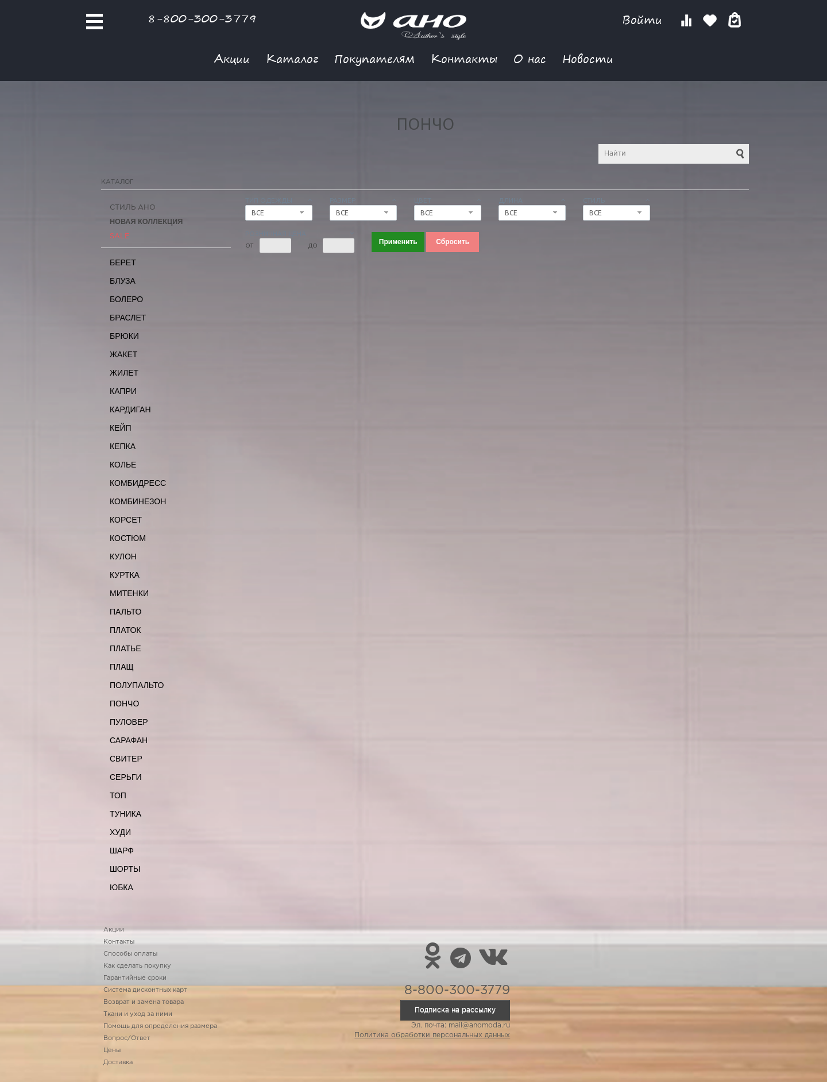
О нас (529, 58)
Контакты (464, 58)
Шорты (125, 869)
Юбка (121, 887)
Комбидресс (138, 483)
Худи (120, 832)
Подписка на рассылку (455, 1010)
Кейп (121, 427)
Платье (125, 648)
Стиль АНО (133, 207)
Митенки (129, 593)
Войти (644, 19)
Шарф (122, 850)
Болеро (126, 299)
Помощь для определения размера (160, 1026)
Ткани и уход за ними (137, 1014)
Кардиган (130, 409)
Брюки (124, 336)
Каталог (292, 58)
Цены (112, 1050)
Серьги (126, 777)
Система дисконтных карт (145, 990)
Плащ (122, 666)
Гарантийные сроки (135, 978)
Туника (125, 813)
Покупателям (374, 58)
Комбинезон (138, 501)
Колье (123, 464)
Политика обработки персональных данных (432, 1035)
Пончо (124, 703)
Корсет (126, 519)
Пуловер (129, 722)
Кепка (123, 446)
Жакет (123, 354)
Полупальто (137, 685)
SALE (119, 236)
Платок (125, 630)
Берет (123, 262)
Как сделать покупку (137, 966)
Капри (123, 391)
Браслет (128, 317)
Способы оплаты (130, 954)
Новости (587, 58)
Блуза (123, 280)
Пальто (126, 611)
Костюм (128, 538)
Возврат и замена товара (143, 1002)
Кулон (123, 556)
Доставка (118, 1062)
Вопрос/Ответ (126, 1038)
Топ (118, 795)
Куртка (125, 574)
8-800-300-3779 (202, 18)
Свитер (126, 758)
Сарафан (129, 740)
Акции (232, 58)
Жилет (124, 372)
